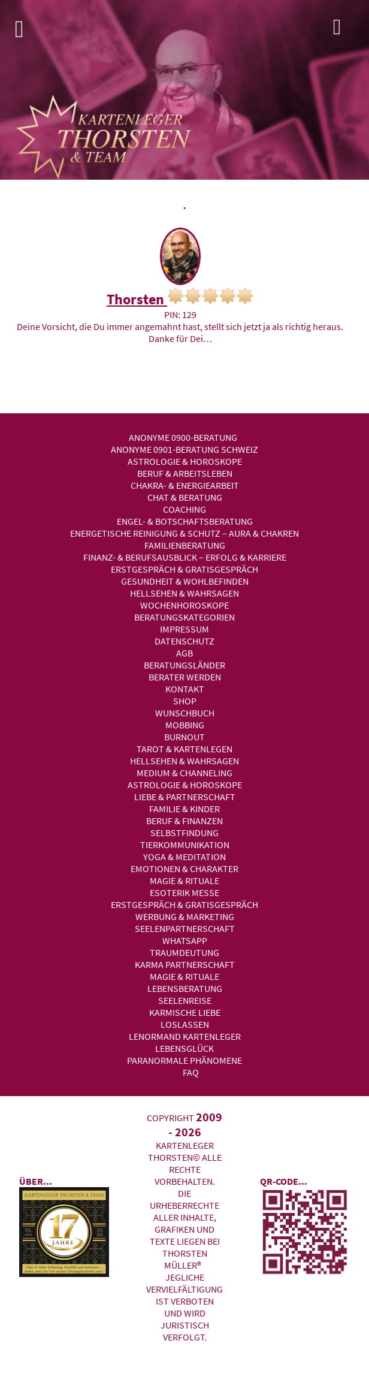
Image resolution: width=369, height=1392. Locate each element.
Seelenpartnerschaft (185, 928)
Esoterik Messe (184, 892)
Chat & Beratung (184, 497)
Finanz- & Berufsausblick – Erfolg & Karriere (184, 557)
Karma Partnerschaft (185, 964)
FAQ (191, 1072)
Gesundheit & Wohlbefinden (185, 581)
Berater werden (185, 677)
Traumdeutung (184, 952)
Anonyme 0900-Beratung (183, 437)
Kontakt (184, 689)
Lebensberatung (184, 988)
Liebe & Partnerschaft (184, 797)
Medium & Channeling (184, 773)
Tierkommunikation (184, 845)
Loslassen (185, 1024)
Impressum (184, 629)
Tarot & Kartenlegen (184, 749)
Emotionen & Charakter (184, 868)
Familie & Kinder (184, 809)
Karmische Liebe (184, 1012)
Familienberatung (184, 545)
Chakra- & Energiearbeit (185, 485)
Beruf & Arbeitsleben (184, 473)
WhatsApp (184, 940)
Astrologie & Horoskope (185, 461)
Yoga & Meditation (184, 857)
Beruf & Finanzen (184, 821)
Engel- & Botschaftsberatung (185, 521)
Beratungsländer (184, 665)
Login (348, 30)
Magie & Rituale (184, 880)
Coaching (184, 509)
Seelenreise (184, 1000)
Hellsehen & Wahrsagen (184, 593)
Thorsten (180, 298)
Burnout (184, 737)
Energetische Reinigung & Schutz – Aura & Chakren (184, 533)
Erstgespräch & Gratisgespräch (184, 569)
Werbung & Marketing (184, 916)
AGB (184, 653)
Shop (184, 701)
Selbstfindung (184, 833)
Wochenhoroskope (184, 605)
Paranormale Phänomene (184, 1060)
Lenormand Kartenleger (185, 1036)
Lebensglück (184, 1048)
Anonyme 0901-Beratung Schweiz (184, 449)
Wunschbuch (184, 713)
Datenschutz (184, 641)
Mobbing (184, 725)
